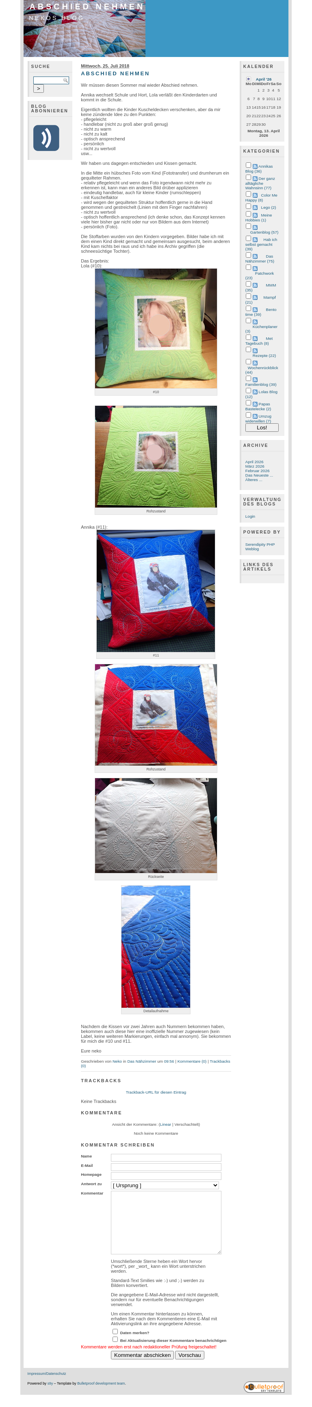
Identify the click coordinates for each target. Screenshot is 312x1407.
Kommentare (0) (192, 1061)
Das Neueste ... (259, 475)
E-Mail (87, 1165)
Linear (165, 1124)
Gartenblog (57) (264, 232)
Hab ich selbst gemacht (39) (261, 244)
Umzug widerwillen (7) (258, 418)
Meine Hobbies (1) (258, 217)
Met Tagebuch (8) (259, 341)
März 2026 (254, 466)
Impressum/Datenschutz (47, 1386)
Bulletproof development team (101, 1396)
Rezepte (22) (264, 355)
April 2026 (254, 462)
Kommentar (92, 1193)
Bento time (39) (261, 312)
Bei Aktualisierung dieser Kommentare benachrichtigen (173, 1352)
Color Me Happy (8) (261, 197)
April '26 (264, 79)
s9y (50, 1396)
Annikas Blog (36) (259, 168)
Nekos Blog (56, 18)
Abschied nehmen (87, 6)
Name (86, 1156)
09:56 (169, 1061)
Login (250, 516)
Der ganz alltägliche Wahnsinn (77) (260, 183)
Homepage (91, 1174)
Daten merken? (135, 1345)
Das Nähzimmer (141, 1061)
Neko (117, 1061)
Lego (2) (268, 207)
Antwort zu (91, 1184)
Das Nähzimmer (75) (259, 258)
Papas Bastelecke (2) (258, 406)
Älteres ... (253, 479)
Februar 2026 (257, 470)
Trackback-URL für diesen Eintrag (156, 1092)
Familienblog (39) (261, 384)
